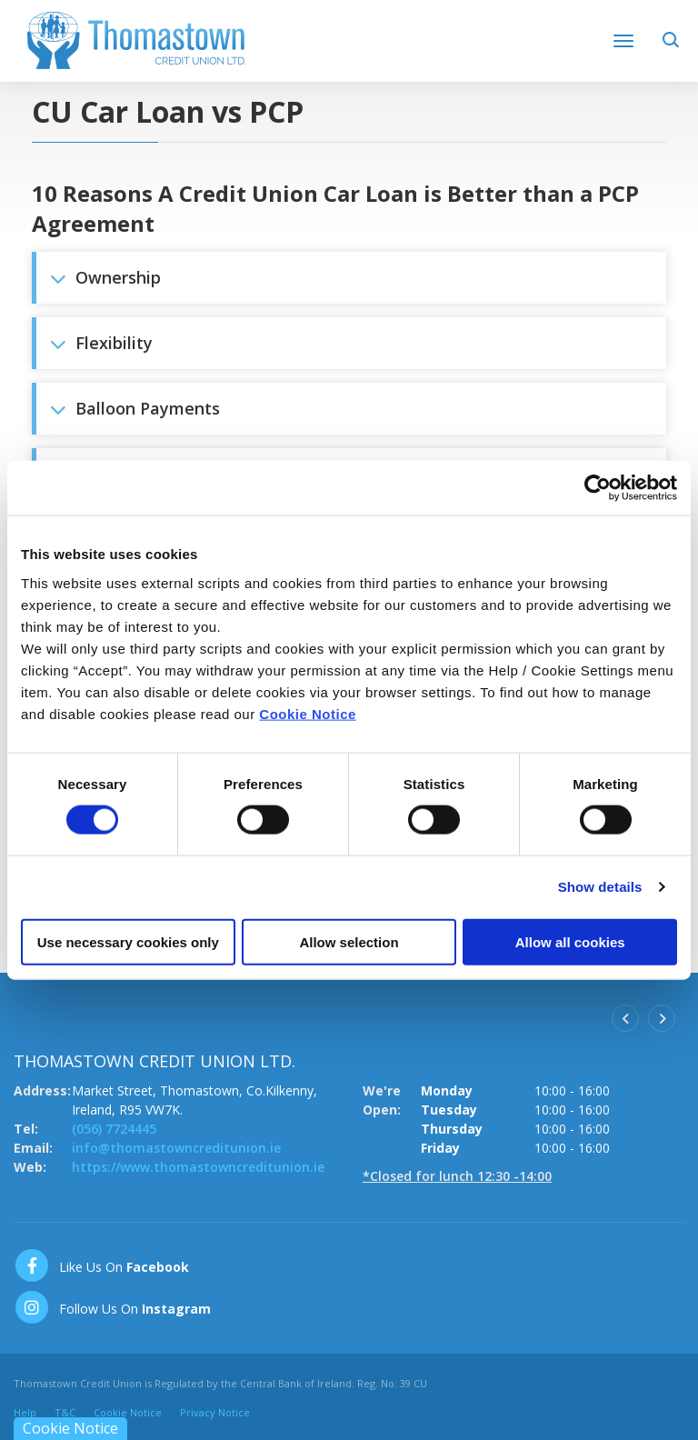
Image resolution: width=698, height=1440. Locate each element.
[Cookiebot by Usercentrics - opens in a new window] (597, 488)
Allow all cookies (570, 941)
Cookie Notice (307, 713)
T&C (65, 1412)
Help (25, 1412)
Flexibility (101, 343)
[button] (673, 46)
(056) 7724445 (114, 1128)
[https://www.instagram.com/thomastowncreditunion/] (112, 1307)
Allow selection (348, 941)
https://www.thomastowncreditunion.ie (198, 1166)
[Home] (136, 39)
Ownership (105, 277)
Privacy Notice (215, 1412)
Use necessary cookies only (128, 941)
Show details (600, 887)
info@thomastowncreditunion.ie (176, 1147)
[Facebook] (101, 1265)
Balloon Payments (135, 408)
